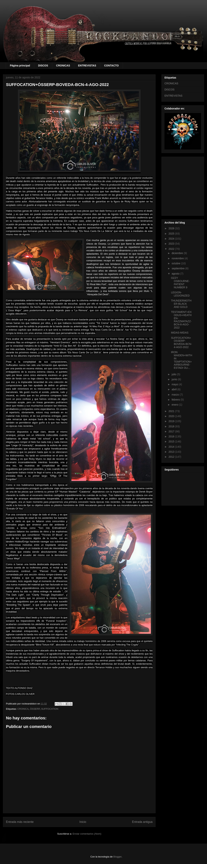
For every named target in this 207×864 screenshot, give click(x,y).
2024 (172, 238)
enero (175, 404)
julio (174, 374)
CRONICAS (63, 65)
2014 (172, 446)
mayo (175, 384)
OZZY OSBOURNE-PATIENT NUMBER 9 (180, 282)
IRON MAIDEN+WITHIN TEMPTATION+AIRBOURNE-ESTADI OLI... (181, 360)
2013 (172, 451)
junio (175, 379)
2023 (172, 243)
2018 (172, 426)
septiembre (178, 268)
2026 (172, 228)
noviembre (178, 258)
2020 (172, 416)
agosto (176, 273)
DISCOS (43, 65)
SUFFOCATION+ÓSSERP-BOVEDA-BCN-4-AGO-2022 (181, 342)
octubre (176, 263)
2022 (172, 248)
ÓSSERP (35, 708)
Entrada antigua (142, 821)
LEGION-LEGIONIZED (180, 294)
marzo (176, 394)
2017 (172, 431)
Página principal (20, 65)
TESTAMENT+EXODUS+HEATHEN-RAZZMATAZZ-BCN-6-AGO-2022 (181, 319)
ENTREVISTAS (87, 65)
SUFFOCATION (49, 708)
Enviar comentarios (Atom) (87, 833)
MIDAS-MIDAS (179, 332)
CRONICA (23, 708)
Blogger (117, 856)
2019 (172, 421)
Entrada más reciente (20, 821)
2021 (172, 411)
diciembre (178, 253)
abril (174, 389)
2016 (172, 436)
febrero (176, 399)
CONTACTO (111, 65)
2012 (172, 456)
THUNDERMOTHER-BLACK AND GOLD (181, 303)
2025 (172, 233)
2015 (172, 441)
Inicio (82, 821)
